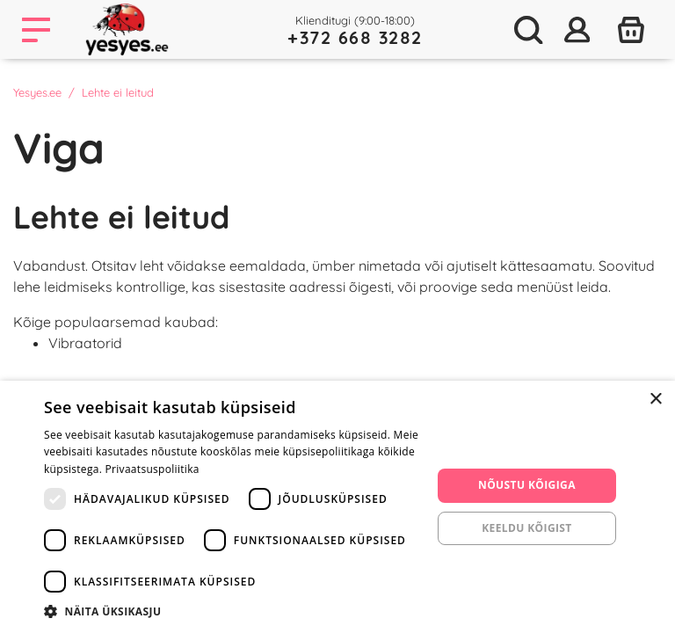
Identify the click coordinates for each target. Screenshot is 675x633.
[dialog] (337, 507)
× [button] (655, 399)
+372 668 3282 (355, 37)
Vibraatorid (85, 343)
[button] (232, 611)
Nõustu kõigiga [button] (527, 484)
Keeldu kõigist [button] (527, 527)
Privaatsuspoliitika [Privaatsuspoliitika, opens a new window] (152, 469)
